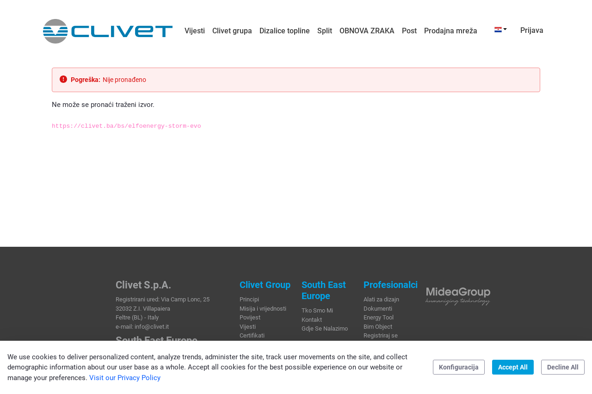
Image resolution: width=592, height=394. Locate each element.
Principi (249, 299)
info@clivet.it (152, 326)
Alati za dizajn (381, 299)
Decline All (563, 367)
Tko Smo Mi (317, 310)
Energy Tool (379, 317)
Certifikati (252, 335)
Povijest (250, 317)
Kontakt (312, 319)
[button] (500, 29)
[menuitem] (195, 31)
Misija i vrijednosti (263, 308)
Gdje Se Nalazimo (325, 328)
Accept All (513, 367)
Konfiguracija (459, 367)
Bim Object (378, 326)
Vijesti (248, 326)
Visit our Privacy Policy (124, 378)
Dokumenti (378, 308)
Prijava (531, 30)
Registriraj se (381, 335)
